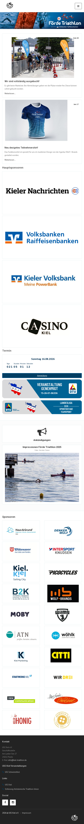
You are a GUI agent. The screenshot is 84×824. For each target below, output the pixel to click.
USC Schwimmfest (12, 772)
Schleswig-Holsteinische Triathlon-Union (22, 789)
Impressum (26, 813)
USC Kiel (8, 784)
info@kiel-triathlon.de (17, 760)
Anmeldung (42, 375)
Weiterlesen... (10, 93)
